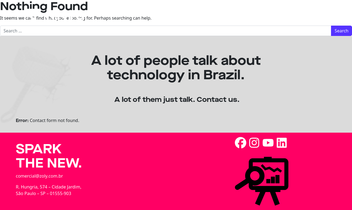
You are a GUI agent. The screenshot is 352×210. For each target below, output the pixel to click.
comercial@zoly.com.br (39, 176)
